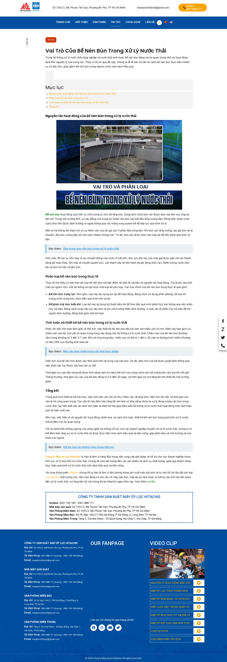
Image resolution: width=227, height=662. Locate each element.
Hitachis (74, 472)
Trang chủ (63, 22)
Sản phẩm (99, 22)
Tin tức (116, 22)
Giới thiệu (81, 22)
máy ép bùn (52, 477)
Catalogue (132, 22)
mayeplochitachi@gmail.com (153, 7)
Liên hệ (149, 22)
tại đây (151, 481)
